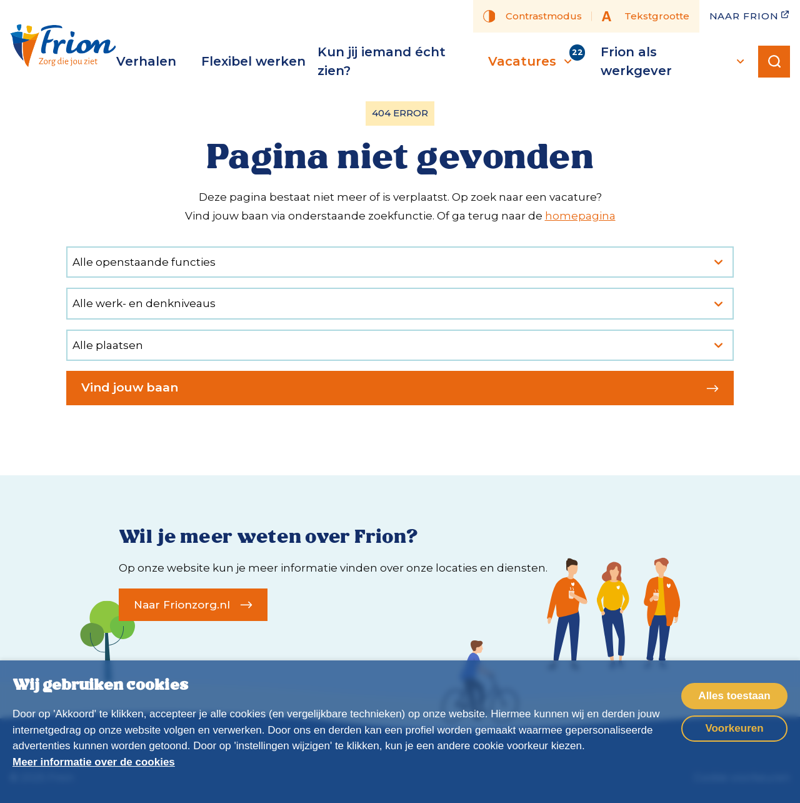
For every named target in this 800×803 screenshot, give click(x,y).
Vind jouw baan (400, 387)
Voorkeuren (734, 728)
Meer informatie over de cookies (93, 762)
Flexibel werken (253, 61)
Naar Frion (750, 15)
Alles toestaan (734, 696)
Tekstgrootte (645, 16)
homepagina (580, 216)
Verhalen (146, 61)
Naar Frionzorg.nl (193, 604)
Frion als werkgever (674, 61)
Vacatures (531, 61)
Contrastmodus (532, 16)
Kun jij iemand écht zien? (382, 61)
